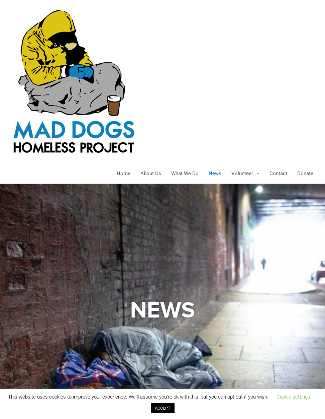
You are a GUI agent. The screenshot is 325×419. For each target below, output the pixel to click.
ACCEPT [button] (163, 408)
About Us (150, 173)
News (215, 173)
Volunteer (242, 173)
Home (123, 173)
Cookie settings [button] (293, 397)
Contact (278, 173)
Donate (305, 173)
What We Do (185, 173)
